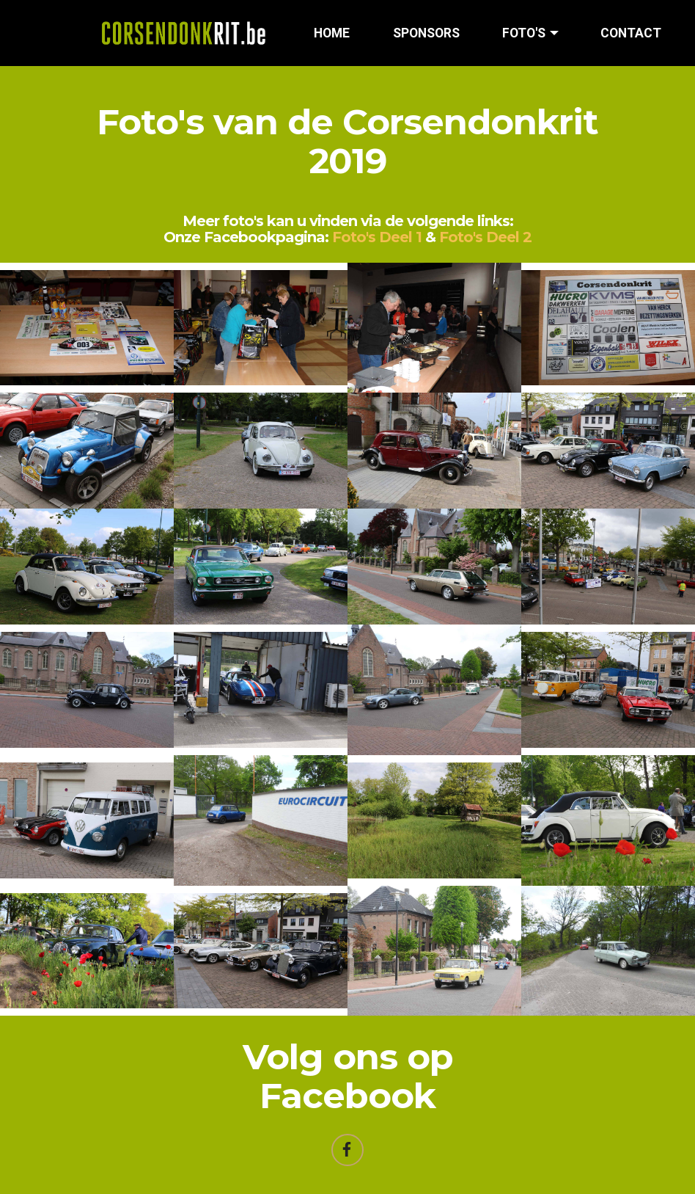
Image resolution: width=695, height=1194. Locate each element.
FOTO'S (523, 33)
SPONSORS (426, 33)
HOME (332, 33)
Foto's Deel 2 (485, 237)
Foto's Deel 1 (377, 237)
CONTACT (630, 33)
